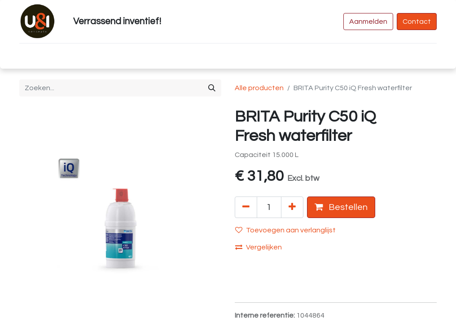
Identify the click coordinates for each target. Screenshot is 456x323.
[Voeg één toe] (292, 207)
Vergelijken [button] (258, 247)
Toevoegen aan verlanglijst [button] (285, 230)
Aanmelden (368, 21)
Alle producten (259, 88)
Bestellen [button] (341, 207)
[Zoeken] (211, 87)
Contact (417, 21)
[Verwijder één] (246, 207)
